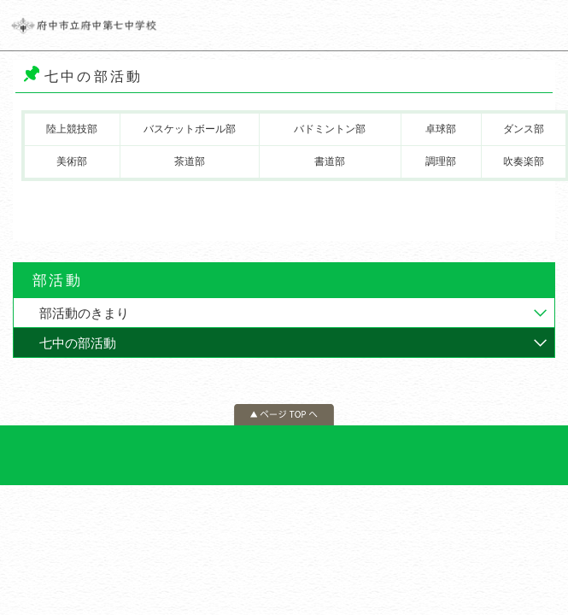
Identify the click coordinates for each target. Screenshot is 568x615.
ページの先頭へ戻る (284, 414)
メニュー (542, 25)
